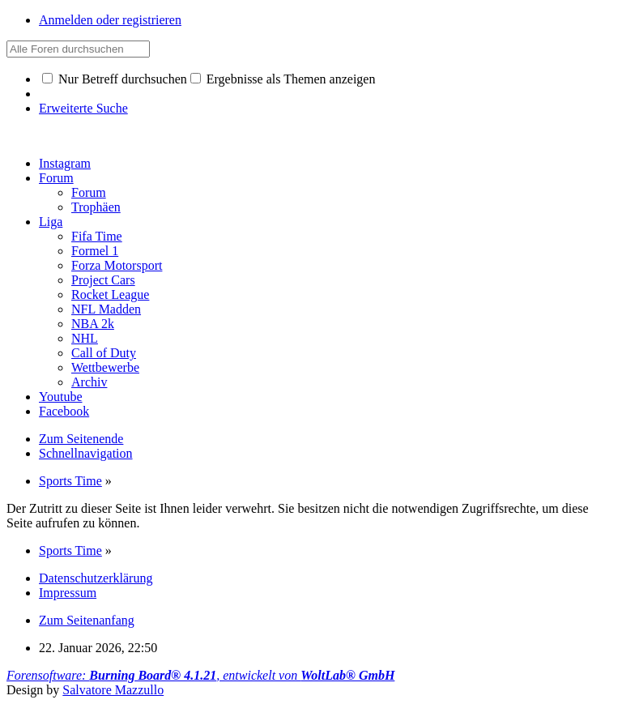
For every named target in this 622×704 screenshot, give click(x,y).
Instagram (65, 163)
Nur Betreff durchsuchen (114, 79)
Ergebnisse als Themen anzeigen (283, 79)
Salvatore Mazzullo (113, 690)
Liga (50, 221)
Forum (56, 178)
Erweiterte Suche (83, 108)
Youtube (61, 396)
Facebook (64, 411)
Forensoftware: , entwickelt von (200, 675)
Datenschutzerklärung (95, 578)
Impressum (67, 592)
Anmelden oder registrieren (110, 20)
